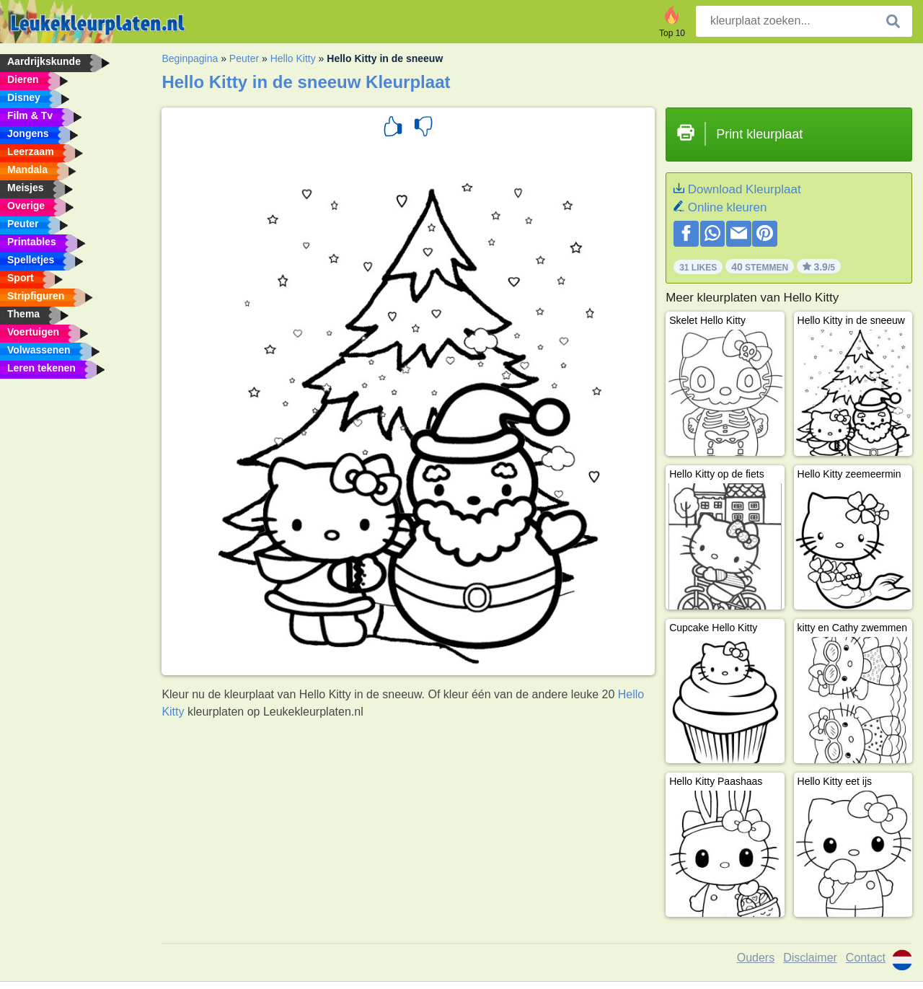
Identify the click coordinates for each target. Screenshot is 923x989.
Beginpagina (190, 58)
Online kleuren (727, 207)
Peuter (244, 58)
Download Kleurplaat (744, 189)
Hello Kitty (293, 58)
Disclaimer (810, 957)
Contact (866, 957)
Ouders (755, 957)
